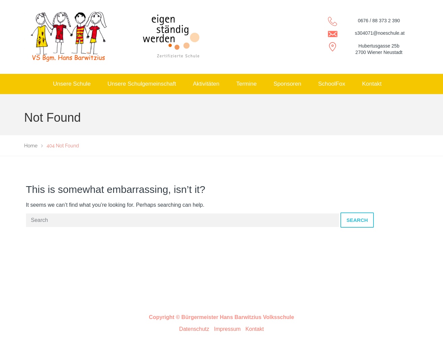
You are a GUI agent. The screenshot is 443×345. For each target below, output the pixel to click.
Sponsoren (287, 84)
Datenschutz (194, 329)
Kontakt (372, 84)
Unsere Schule (72, 84)
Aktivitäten (206, 84)
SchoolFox (331, 84)
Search (357, 220)
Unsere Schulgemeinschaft (142, 84)
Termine (246, 84)
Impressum (227, 329)
